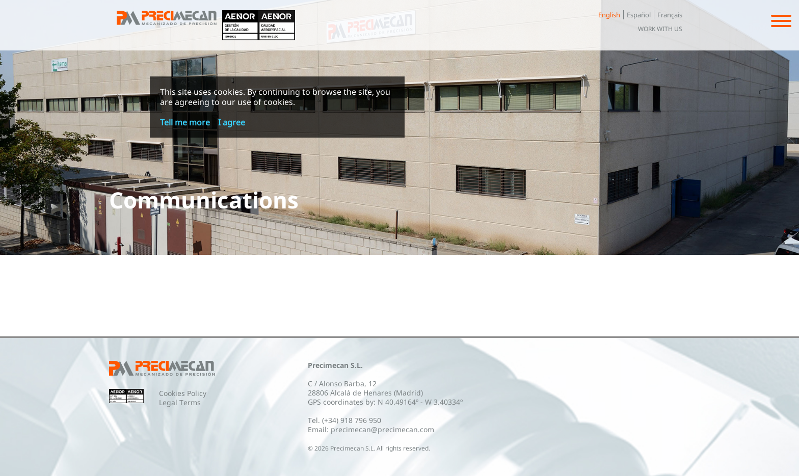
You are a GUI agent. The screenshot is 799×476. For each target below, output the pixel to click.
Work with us (660, 28)
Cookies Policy (182, 393)
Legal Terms (180, 402)
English (609, 14)
